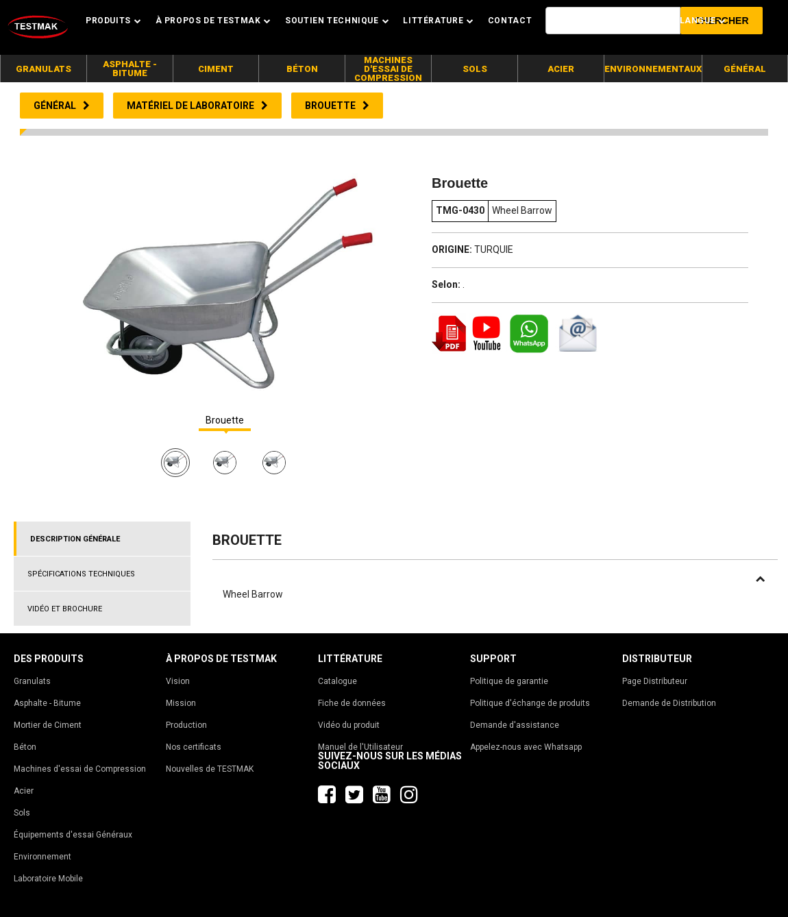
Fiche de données (352, 703)
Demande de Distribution (669, 703)
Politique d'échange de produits (530, 703)
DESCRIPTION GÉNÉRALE (75, 539)
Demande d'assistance (514, 725)
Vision (178, 681)
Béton (25, 747)
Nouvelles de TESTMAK (210, 769)
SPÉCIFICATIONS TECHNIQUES (81, 574)
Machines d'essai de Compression (80, 769)
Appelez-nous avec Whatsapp (526, 747)
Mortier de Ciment (48, 725)
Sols (22, 813)
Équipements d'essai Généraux (73, 835)
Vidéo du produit (349, 725)
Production (186, 725)
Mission (181, 703)
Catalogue (337, 681)
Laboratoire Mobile (48, 879)
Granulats (32, 681)
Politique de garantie (509, 681)
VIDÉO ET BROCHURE (64, 608)
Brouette (225, 420)
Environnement (42, 857)
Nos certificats (193, 747)
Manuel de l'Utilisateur (360, 747)
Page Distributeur (654, 681)
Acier (24, 791)
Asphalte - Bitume (47, 703)
